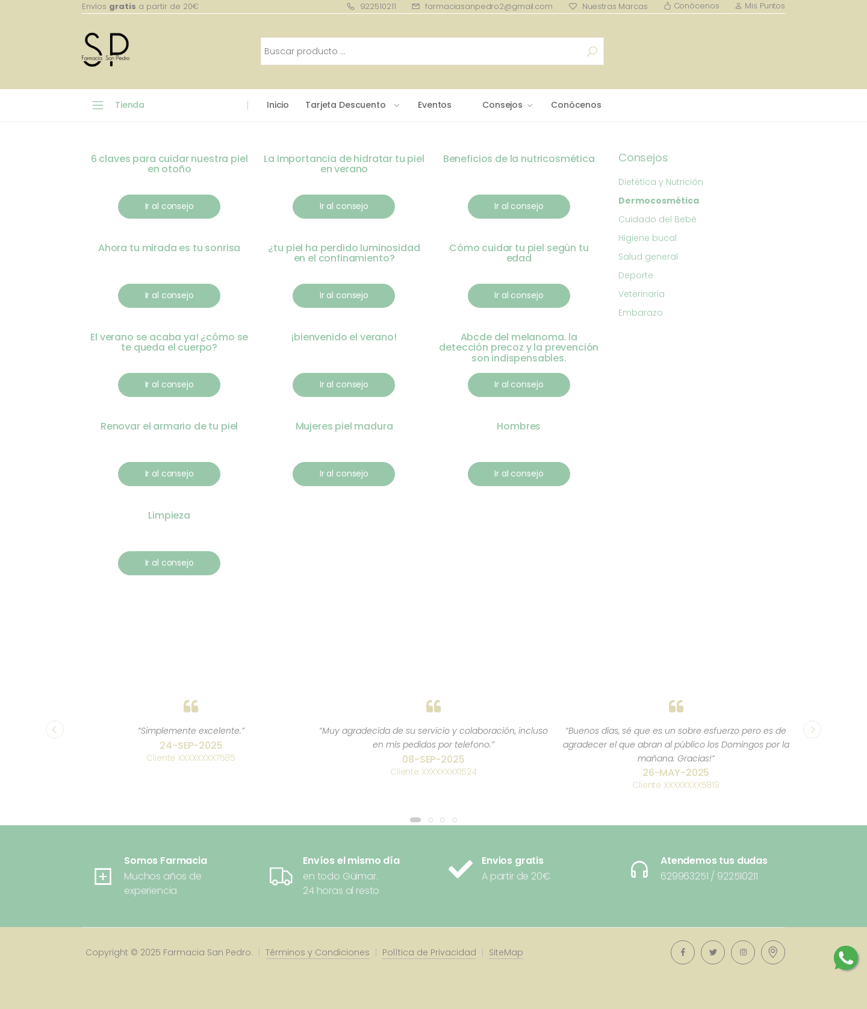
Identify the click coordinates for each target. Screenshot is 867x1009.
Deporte (635, 275)
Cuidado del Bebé (657, 219)
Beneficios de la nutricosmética (519, 159)
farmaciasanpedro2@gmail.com (481, 6)
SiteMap (506, 952)
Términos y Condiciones (318, 952)
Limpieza (169, 515)
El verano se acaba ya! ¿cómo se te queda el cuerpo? (169, 342)
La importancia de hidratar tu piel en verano (344, 164)
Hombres (519, 426)
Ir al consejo (169, 206)
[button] (415, 819)
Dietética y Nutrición (660, 182)
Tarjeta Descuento (345, 105)
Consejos (502, 105)
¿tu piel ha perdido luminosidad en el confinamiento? (344, 253)
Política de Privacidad (429, 952)
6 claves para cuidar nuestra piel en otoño (169, 164)
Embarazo (640, 313)
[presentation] (55, 729)
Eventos (435, 105)
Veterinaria (641, 294)
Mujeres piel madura (344, 426)
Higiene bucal (647, 238)
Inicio (278, 105)
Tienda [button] (129, 105)
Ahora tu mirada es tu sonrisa (169, 248)
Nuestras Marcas (608, 6)
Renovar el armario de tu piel (169, 426)
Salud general (648, 257)
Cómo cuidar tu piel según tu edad (519, 253)
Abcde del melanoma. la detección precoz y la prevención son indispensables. (518, 347)
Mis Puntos (760, 5)
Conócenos (691, 5)
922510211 (371, 6)
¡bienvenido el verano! (343, 337)
